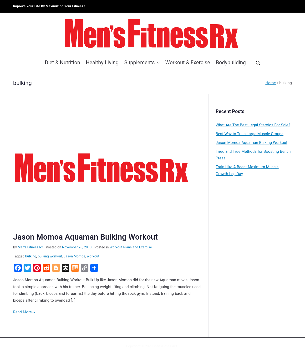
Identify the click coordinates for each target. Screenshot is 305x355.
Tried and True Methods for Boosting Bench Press (253, 155)
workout (93, 256)
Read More (24, 312)
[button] (157, 62)
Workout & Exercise (187, 62)
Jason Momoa (75, 256)
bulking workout (50, 256)
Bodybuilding (231, 62)
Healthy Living (102, 62)
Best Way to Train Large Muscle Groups (249, 134)
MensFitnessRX (165, 346)
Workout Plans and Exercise (131, 247)
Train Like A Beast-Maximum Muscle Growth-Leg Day (247, 170)
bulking (30, 256)
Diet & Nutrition (62, 62)
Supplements (142, 62)
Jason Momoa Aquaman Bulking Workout (85, 237)
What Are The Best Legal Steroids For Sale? (253, 125)
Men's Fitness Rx (30, 247)
